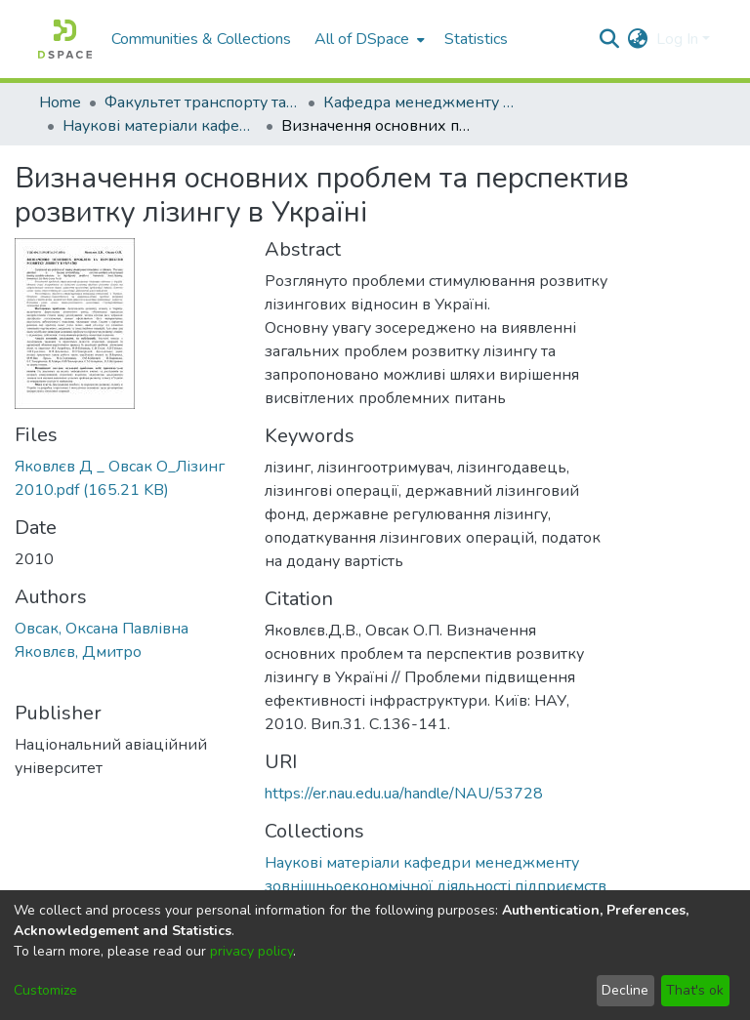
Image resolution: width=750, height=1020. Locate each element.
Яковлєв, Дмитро (78, 652)
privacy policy (251, 951)
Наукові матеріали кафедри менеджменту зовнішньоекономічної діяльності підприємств (160, 126)
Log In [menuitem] (677, 39)
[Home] (65, 39)
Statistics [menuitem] (476, 39)
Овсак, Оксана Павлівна (101, 628)
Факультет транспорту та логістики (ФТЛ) (202, 102)
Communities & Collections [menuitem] (201, 39)
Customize (45, 990)
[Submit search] (610, 39)
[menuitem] (368, 39)
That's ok (695, 990)
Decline (625, 990)
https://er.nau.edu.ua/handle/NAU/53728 (404, 793)
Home (60, 102)
